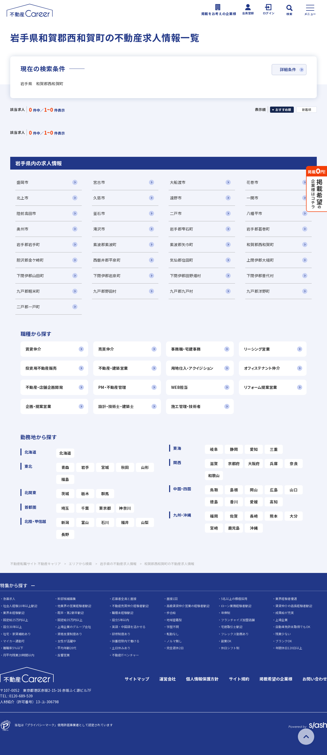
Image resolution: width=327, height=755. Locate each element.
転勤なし (173, 634)
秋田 (125, 467)
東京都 (105, 508)
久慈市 (99, 197)
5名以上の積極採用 (234, 598)
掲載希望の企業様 (276, 679)
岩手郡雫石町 (181, 229)
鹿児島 (234, 528)
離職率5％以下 (13, 648)
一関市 (252, 197)
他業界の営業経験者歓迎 (74, 606)
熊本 (274, 516)
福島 (65, 479)
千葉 (85, 508)
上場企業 (281, 620)
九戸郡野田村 (105, 291)
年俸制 (225, 613)
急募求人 (9, 598)
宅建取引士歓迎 (231, 627)
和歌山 (214, 475)
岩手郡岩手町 (28, 244)
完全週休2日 (175, 648)
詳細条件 (287, 70)
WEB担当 (179, 387)
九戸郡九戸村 (181, 291)
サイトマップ (137, 679)
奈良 (294, 463)
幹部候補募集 (66, 598)
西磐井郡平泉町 (107, 260)
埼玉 (65, 508)
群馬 (105, 493)
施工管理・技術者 (186, 406)
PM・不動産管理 (112, 387)
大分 (294, 516)
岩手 (85, 467)
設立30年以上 (12, 627)
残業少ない (283, 634)
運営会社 (167, 679)
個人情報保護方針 (202, 679)
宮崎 (214, 528)
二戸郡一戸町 (28, 306)
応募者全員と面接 (124, 598)
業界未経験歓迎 (14, 613)
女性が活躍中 (66, 641)
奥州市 (22, 229)
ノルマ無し (174, 641)
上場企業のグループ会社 (74, 627)
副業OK (226, 641)
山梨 (145, 522)
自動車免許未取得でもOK (292, 627)
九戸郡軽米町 (28, 291)
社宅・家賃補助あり (17, 634)
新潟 (65, 522)
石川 (105, 522)
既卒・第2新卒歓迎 (70, 613)
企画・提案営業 (38, 406)
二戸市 (176, 213)
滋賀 (214, 463)
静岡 (234, 449)
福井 (125, 522)
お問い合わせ (314, 679)
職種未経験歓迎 (122, 613)
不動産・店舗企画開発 (44, 387)
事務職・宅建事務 (186, 349)
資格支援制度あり (69, 634)
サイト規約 (239, 679)
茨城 (65, 493)
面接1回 (172, 598)
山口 (294, 489)
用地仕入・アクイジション (192, 368)
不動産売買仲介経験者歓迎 (130, 606)
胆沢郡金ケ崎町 (30, 260)
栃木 (85, 493)
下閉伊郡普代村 (260, 275)
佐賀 (234, 516)
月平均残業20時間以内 (18, 655)
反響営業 (63, 655)
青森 (65, 467)
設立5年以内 (120, 620)
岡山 (254, 489)
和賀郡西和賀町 (260, 244)
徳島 (214, 501)
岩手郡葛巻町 (258, 229)
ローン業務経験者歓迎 (236, 606)
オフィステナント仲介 (262, 368)
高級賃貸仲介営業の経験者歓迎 (188, 606)
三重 (274, 449)
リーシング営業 (257, 349)
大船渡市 (177, 182)
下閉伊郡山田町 (30, 275)
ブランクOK (283, 641)
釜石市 (99, 213)
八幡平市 (254, 213)
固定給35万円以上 (70, 620)
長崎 (254, 516)
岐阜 (214, 449)
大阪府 (254, 463)
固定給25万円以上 (15, 620)
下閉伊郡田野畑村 (185, 275)
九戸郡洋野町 (258, 291)
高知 (274, 501)
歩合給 (171, 613)
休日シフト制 (230, 648)
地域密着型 (174, 620)
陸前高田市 (26, 213)
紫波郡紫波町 (105, 244)
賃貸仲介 (33, 349)
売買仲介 (106, 349)
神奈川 (125, 508)
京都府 (234, 463)
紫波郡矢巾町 (181, 244)
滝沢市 (99, 229)
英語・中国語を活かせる (129, 627)
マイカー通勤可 (14, 641)
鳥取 (214, 489)
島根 (234, 489)
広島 (274, 489)
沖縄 (254, 528)
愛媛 (254, 501)
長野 (65, 534)
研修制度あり (121, 634)
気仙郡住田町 (181, 260)
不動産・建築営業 (113, 368)
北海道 (65, 453)
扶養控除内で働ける (125, 641)
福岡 (214, 516)
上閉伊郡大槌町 (260, 260)
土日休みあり (121, 648)
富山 (85, 522)
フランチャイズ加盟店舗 (238, 620)
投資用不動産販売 (41, 368)
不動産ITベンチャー (125, 655)
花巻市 (252, 182)
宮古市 (99, 182)
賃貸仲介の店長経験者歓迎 (293, 606)
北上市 (22, 197)
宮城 (105, 467)
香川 (234, 501)
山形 (145, 467)
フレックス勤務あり (235, 634)
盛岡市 (22, 182)
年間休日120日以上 (288, 648)
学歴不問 (173, 627)
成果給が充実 (284, 613)
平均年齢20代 (66, 648)
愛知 (254, 449)
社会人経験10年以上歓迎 (20, 606)
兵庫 (274, 463)
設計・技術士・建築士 (116, 406)
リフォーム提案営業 (260, 387)
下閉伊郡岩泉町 (107, 275)
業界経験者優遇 (286, 598)
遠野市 (176, 197)
